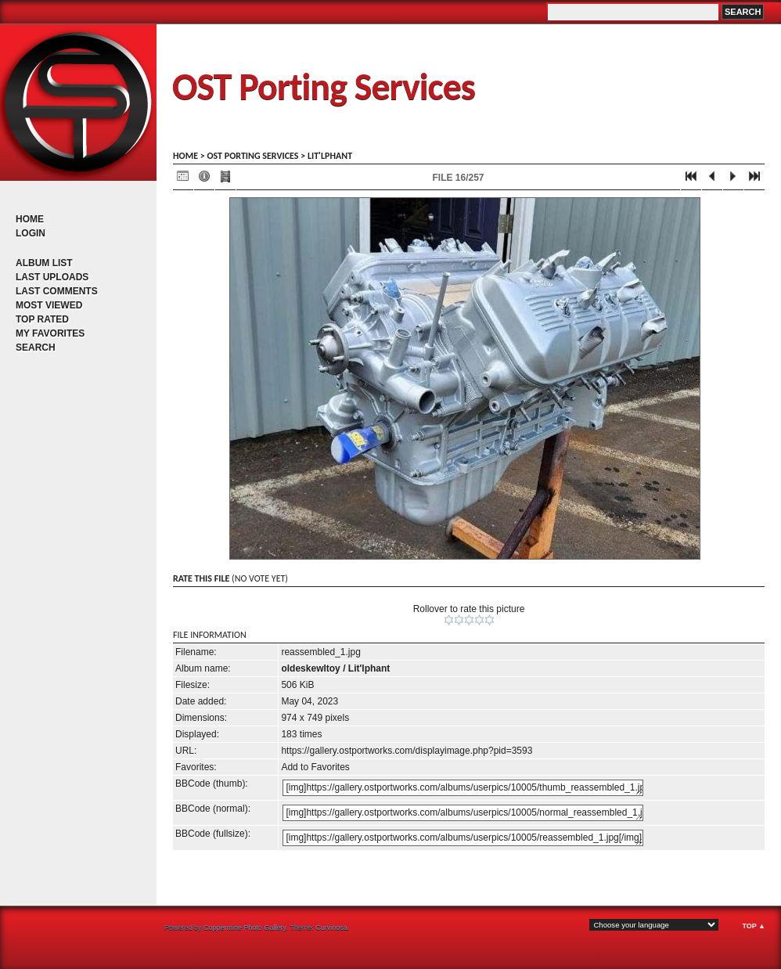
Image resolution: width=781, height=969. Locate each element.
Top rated (42, 319)
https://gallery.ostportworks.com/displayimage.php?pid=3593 (406, 750)
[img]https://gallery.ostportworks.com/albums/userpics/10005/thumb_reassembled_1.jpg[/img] (463, 788)
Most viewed (49, 305)
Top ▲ (753, 926)
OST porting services (252, 155)
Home (30, 219)
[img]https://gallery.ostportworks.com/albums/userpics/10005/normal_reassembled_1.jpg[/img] (463, 813)
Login (30, 233)
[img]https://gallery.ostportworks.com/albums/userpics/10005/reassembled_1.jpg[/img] (463, 838)
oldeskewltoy (310, 668)
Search (36, 347)
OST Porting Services (323, 86)
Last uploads (52, 277)
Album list (44, 263)
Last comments (57, 291)
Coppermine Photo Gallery (244, 927)
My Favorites (50, 333)
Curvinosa (331, 927)
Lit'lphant (330, 155)
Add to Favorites (315, 767)
